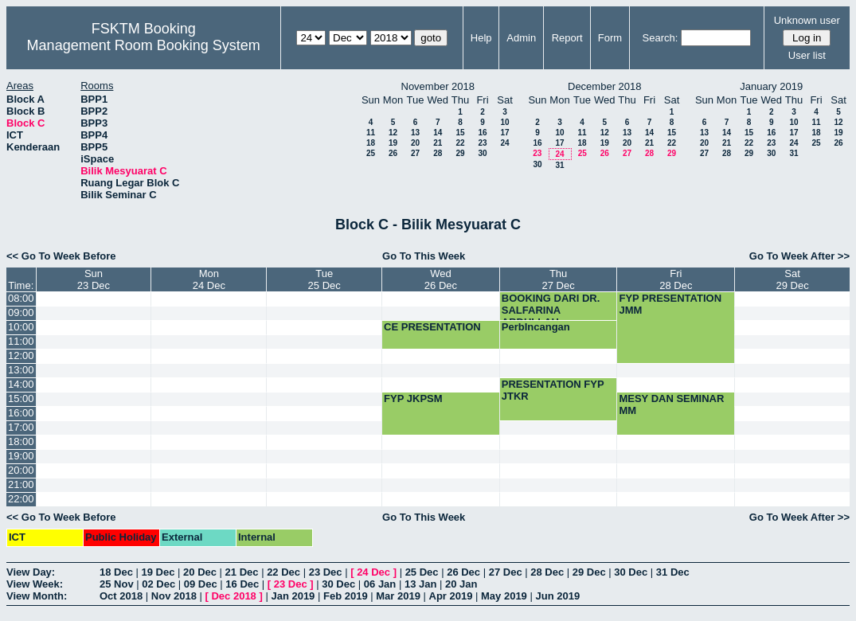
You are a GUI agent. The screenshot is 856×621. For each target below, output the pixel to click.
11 (370, 132)
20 (415, 143)
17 (504, 132)
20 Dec (200, 572)
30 (482, 153)
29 (459, 153)
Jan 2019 (293, 596)
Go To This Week (423, 256)
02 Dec (158, 584)
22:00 (21, 499)
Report (567, 38)
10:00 (21, 327)
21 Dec (242, 572)
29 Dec (589, 572)
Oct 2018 (121, 596)
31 (559, 165)
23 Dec (325, 572)
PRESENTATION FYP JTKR (553, 390)
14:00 (21, 384)
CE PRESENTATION (432, 327)
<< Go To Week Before (61, 256)
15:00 (21, 398)
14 (437, 132)
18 (370, 143)
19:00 (21, 456)
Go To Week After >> (799, 256)
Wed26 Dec (440, 279)
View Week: (34, 584)
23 (482, 143)
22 (459, 143)
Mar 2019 (398, 596)
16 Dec (242, 584)
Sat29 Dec (792, 279)
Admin (521, 38)
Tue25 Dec (324, 279)
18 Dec (116, 572)
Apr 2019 (451, 596)
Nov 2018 (174, 596)
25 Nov (117, 584)
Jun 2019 (557, 596)
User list (807, 55)
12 (393, 132)
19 (393, 143)
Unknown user (807, 20)
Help (481, 38)
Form (610, 38)
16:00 (21, 413)
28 (437, 153)
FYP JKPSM (413, 398)
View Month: (36, 596)
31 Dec (673, 572)
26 (393, 153)
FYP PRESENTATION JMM (670, 304)
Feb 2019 (345, 596)
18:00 (21, 441)
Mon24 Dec (209, 279)
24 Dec (373, 572)
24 (504, 143)
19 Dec (158, 572)
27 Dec (505, 572)
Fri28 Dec (675, 279)
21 (437, 143)
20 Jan (461, 584)
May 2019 (504, 596)
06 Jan (380, 584)
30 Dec (630, 572)
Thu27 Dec (558, 279)
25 (370, 153)
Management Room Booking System (143, 45)
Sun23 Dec (93, 279)
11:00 (21, 341)
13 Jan (420, 584)
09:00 (21, 312)
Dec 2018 (233, 596)
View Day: (30, 572)
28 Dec (547, 572)
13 (415, 132)
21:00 (21, 484)
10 (504, 122)
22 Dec (283, 572)
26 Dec (463, 572)
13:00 (21, 370)
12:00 (21, 355)
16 (482, 132)
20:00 (21, 470)
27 (415, 153)
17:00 (21, 427)
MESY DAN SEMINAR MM (671, 404)
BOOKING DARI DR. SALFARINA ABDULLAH (551, 310)
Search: (660, 38)
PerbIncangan (536, 327)
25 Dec (422, 572)
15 (459, 132)
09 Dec (200, 584)
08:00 (21, 298)
